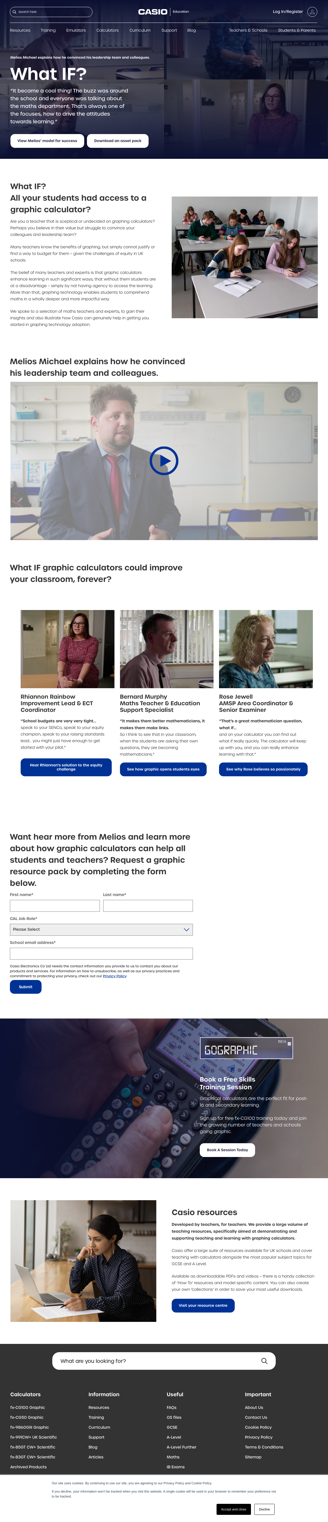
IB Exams (176, 1467)
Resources (20, 30)
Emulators (76, 30)
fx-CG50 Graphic (26, 1417)
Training (48, 30)
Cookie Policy (258, 1427)
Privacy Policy (114, 976)
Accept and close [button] (233, 1509)
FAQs (171, 1407)
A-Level (174, 1437)
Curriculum (140, 30)
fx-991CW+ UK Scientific (33, 1437)
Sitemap (253, 1457)
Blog (191, 30)
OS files (174, 1417)
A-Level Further (181, 1447)
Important (258, 1394)
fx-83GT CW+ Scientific (33, 1457)
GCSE (172, 1427)
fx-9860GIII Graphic (29, 1427)
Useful (175, 1394)
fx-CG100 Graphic (27, 1407)
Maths (173, 1457)
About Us (254, 1407)
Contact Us (256, 1417)
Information (104, 1394)
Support (169, 30)
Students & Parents (297, 30)
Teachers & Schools (248, 30)
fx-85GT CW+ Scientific (33, 1447)
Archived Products (28, 1467)
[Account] (295, 12)
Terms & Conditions (264, 1447)
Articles (96, 1457)
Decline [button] (264, 1509)
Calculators (108, 30)
